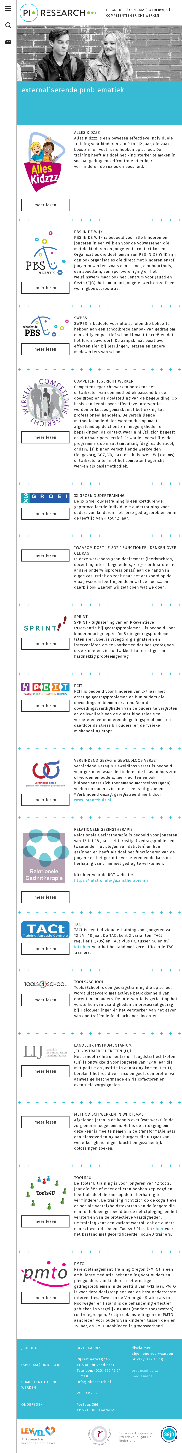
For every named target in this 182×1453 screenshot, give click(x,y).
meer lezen (45, 205)
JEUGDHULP (115, 10)
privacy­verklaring (147, 1359)
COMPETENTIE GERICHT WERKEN (132, 15)
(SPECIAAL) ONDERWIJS (148, 10)
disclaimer (141, 1348)
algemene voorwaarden (152, 1353)
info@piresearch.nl (94, 1382)
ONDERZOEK (32, 1404)
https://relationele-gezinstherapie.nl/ (111, 880)
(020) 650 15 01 (107, 1370)
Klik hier (83, 946)
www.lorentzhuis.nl (92, 800)
